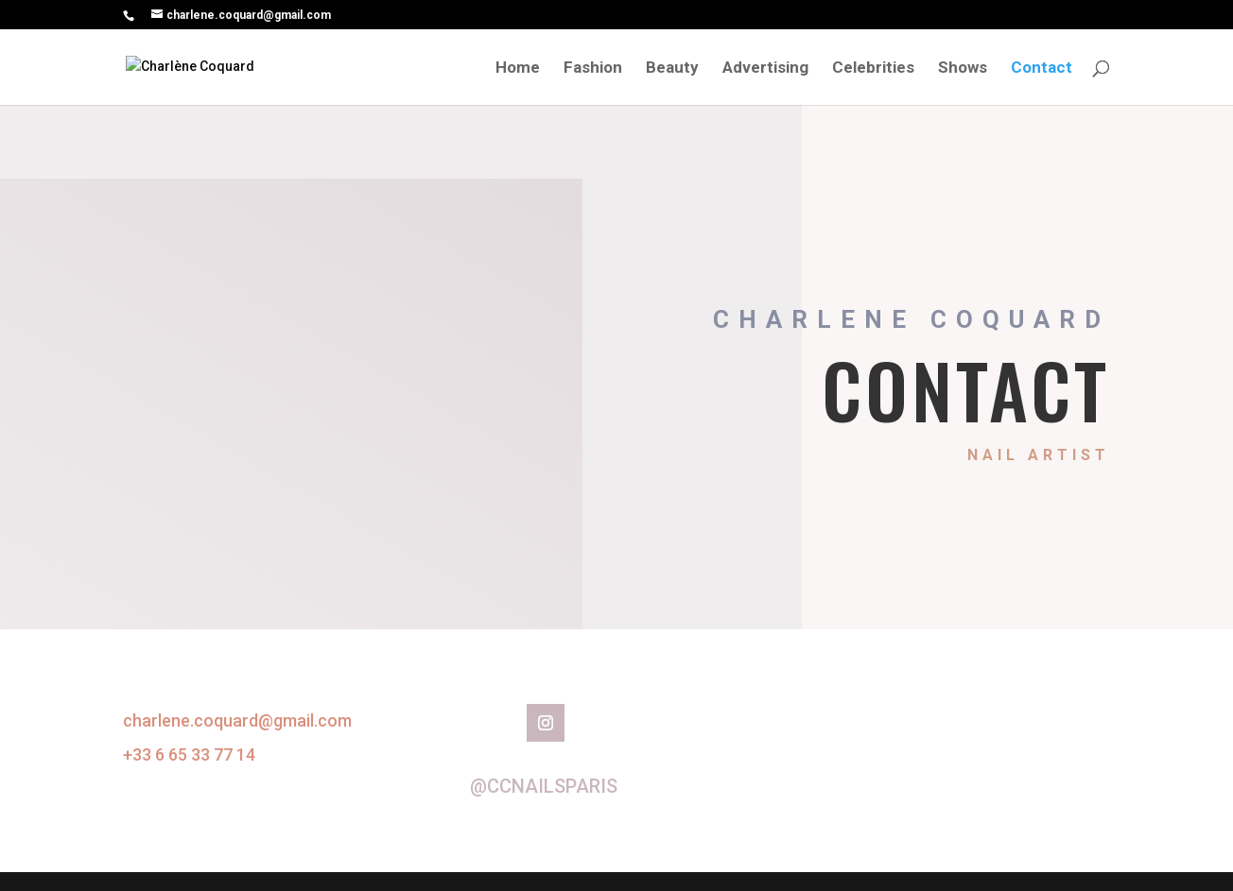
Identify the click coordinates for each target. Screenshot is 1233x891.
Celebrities (873, 68)
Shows (962, 68)
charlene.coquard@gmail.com (237, 720)
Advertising (765, 68)
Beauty (672, 68)
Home (517, 68)
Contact (1041, 68)
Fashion (593, 68)
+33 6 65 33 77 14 (189, 754)
